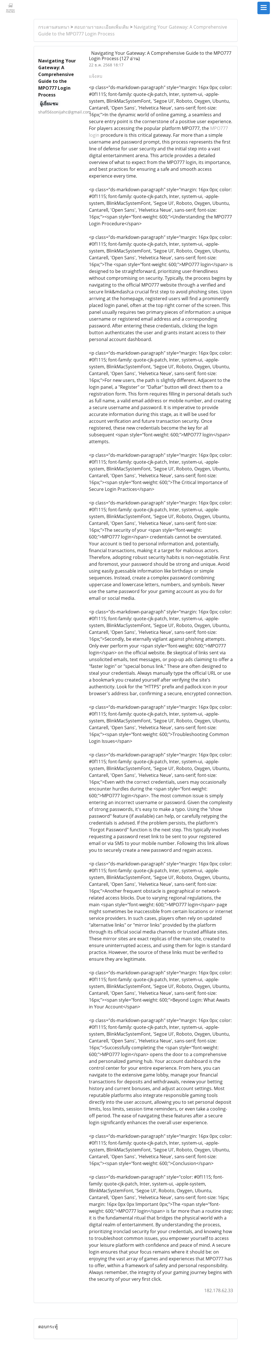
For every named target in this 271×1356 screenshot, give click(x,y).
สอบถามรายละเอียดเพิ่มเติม (101, 27)
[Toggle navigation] (263, 8)
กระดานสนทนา (53, 27)
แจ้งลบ (95, 76)
